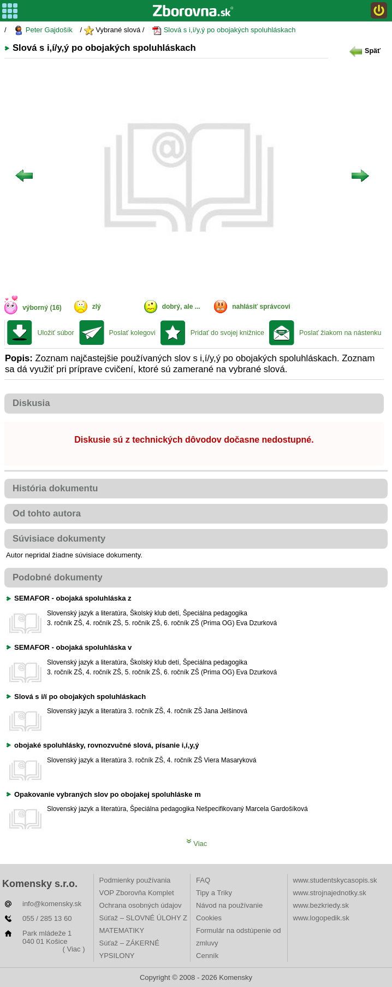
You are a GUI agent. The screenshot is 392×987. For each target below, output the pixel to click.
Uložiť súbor (55, 333)
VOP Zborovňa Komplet (136, 893)
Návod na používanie (229, 905)
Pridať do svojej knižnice (227, 333)
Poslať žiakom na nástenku (340, 333)
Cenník (207, 955)
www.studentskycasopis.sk (335, 880)
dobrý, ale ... (181, 306)
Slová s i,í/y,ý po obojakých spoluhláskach (223, 30)
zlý (96, 306)
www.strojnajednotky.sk (329, 893)
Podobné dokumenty (58, 577)
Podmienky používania (135, 880)
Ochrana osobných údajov (140, 905)
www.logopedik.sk (321, 918)
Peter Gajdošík (43, 30)
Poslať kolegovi (132, 333)
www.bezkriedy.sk (321, 905)
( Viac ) (74, 949)
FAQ (203, 880)
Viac (196, 843)
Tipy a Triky (214, 893)
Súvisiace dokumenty (59, 538)
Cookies (209, 918)
